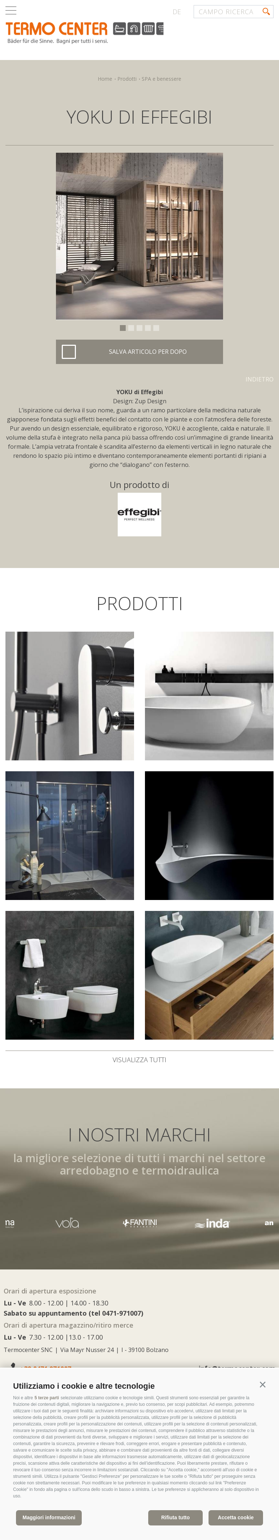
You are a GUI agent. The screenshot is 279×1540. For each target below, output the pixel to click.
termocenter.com (93, 34)
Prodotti (127, 78)
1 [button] (123, 328)
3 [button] (139, 328)
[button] (262, 1384)
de (177, 11)
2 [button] (131, 328)
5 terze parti (47, 1397)
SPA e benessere (161, 78)
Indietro (260, 379)
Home (105, 78)
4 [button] (148, 328)
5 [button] (156, 328)
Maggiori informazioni (49, 1517)
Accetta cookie (236, 1517)
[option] (139, 236)
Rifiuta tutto (175, 1517)
